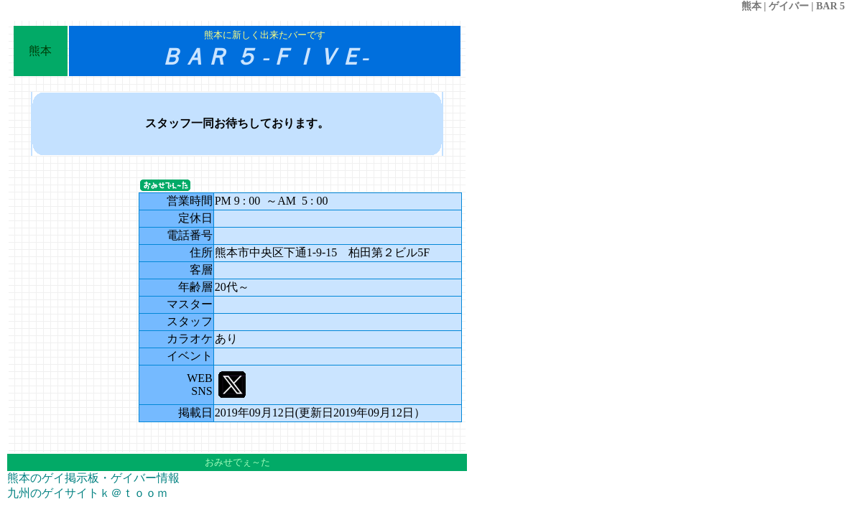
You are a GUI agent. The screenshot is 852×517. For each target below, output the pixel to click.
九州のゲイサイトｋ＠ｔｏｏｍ (87, 493)
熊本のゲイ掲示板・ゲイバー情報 (93, 478)
